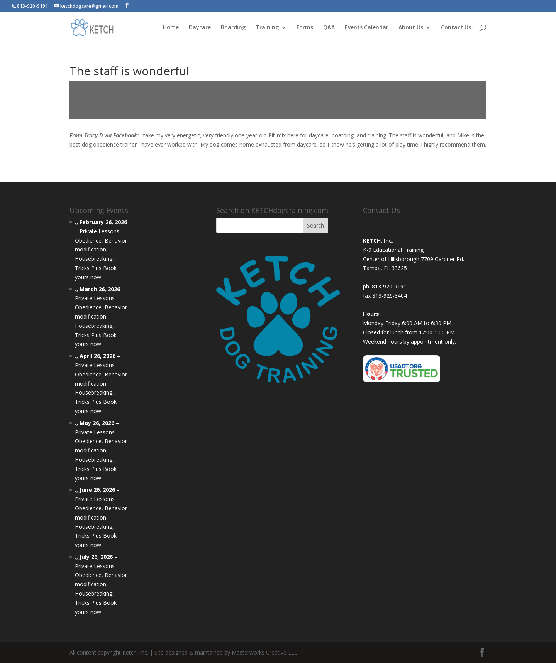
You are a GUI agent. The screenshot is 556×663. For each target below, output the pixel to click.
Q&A (329, 28)
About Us (410, 28)
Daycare (200, 28)
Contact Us (456, 28)
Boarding (233, 28)
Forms (305, 28)
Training (267, 28)
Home (171, 28)
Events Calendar (366, 28)
